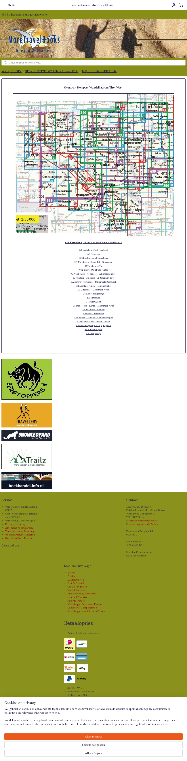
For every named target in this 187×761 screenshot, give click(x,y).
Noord (71, 590)
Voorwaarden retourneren (20, 534)
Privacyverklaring (15, 524)
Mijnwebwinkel (146, 754)
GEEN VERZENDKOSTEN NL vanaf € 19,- (51, 71)
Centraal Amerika (77, 597)
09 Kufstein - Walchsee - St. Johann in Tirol (93, 277)
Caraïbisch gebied (77, 586)
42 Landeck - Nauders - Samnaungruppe (93, 317)
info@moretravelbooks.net (143, 520)
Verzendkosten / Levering (19, 531)
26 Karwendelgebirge (93, 293)
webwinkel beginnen (112, 754)
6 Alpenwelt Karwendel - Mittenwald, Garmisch (93, 281)
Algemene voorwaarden (19, 527)
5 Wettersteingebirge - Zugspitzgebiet (93, 325)
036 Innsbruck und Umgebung (93, 258)
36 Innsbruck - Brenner (94, 309)
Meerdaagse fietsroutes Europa (84, 604)
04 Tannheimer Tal (93, 266)
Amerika (80, 590)
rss (97, 754)
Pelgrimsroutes (76, 600)
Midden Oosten (75, 579)
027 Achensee (93, 254)
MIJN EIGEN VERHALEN (99, 71)
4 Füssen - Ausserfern (93, 313)
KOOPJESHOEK (11, 71)
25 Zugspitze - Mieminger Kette (93, 289)
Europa (71, 572)
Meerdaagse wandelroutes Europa (86, 611)
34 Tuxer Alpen (93, 301)
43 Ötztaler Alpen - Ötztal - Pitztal (93, 321)
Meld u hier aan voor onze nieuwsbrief (24, 14)
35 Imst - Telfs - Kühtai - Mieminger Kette (93, 305)
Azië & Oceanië (75, 583)
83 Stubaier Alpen (93, 329)
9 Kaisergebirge (93, 333)
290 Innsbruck (93, 297)
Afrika (71, 576)
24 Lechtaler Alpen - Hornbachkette (94, 285)
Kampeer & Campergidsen (82, 607)
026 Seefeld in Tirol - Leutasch (93, 249)
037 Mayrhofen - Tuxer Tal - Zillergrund (93, 262)
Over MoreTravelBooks (18, 538)
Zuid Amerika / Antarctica (81, 593)
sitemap (89, 754)
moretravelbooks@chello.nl (144, 524)
